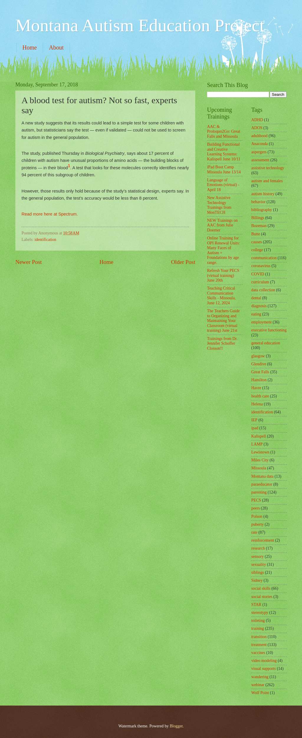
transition (259, 637)
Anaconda (259, 144)
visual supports (263, 668)
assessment (260, 160)
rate (254, 532)
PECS (256, 500)
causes (256, 242)
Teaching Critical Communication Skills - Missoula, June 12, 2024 (221, 295)
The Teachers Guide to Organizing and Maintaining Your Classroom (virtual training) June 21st (223, 321)
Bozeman (259, 225)
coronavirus (260, 266)
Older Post (183, 262)
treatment (259, 644)
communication (264, 258)
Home (29, 47)
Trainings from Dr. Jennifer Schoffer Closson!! (222, 343)
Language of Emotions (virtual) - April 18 (223, 185)
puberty (257, 524)
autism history (263, 194)
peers (255, 508)
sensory (257, 556)
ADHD (257, 120)
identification (45, 239)
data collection (263, 290)
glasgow (258, 356)
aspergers (259, 152)
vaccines (258, 652)
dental (256, 298)
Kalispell (258, 436)
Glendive (258, 364)
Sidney (256, 580)
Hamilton (259, 380)
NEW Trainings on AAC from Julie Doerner (222, 225)
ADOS (256, 128)
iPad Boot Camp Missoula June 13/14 (224, 169)
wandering (259, 677)
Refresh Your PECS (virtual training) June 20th (223, 275)
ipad (254, 428)
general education (265, 343)
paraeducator (261, 484)
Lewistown (260, 452)
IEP (254, 420)
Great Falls (260, 372)
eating (256, 314)
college (257, 250)
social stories (262, 596)
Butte (255, 234)
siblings (257, 572)
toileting (258, 620)
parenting (259, 492)
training (257, 628)
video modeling (264, 660)
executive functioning (269, 330)
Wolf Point (260, 693)
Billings (257, 218)
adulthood (259, 136)
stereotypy (259, 612)
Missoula (258, 468)
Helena (257, 404)
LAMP (256, 444)
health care (260, 396)
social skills (260, 588)
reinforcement (262, 540)
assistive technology (267, 168)
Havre (256, 388)
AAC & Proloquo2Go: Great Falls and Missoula (223, 131)
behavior (258, 202)
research (258, 548)
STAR (256, 604)
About (56, 47)
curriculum (260, 282)
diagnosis (259, 306)
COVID (257, 274)
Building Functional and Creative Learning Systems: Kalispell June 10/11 (223, 151)
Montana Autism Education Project (140, 25)
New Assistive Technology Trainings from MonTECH (219, 205)
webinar (257, 685)
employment (261, 322)
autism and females (267, 181)
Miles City (260, 460)
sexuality (258, 564)
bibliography (261, 210)
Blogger (176, 726)
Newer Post (28, 262)
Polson (256, 516)
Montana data (262, 476)
